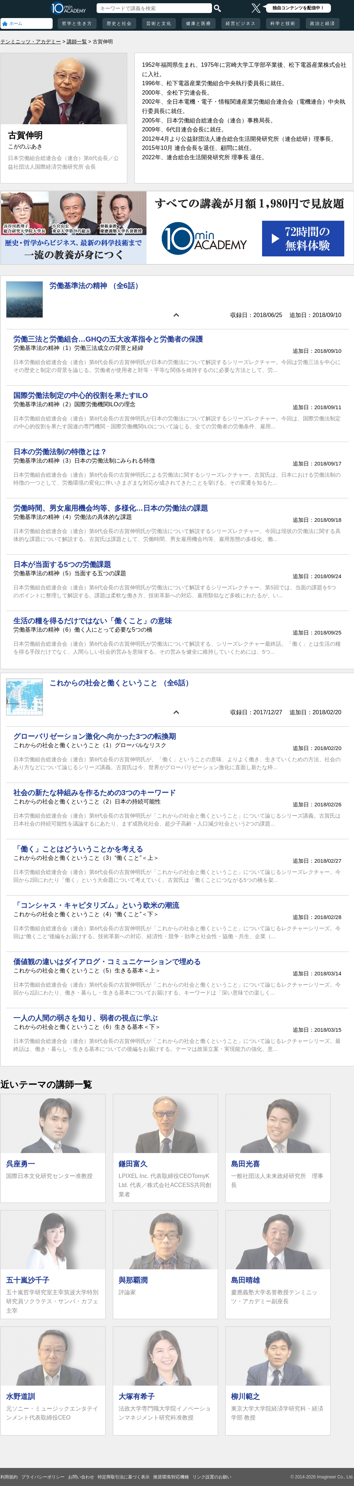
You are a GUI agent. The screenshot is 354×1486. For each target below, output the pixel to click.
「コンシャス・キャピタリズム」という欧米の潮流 (96, 905)
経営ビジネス (241, 23)
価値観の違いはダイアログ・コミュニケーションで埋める (107, 962)
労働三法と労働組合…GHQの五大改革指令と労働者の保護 (108, 339)
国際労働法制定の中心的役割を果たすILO (80, 395)
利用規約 (9, 1476)
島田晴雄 (245, 1280)
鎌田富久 (133, 1164)
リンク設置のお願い (212, 1476)
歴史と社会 (119, 23)
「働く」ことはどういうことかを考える (78, 849)
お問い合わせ (81, 1476)
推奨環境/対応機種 (171, 1476)
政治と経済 (322, 23)
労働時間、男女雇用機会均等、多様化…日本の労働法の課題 (110, 508)
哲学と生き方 (77, 23)
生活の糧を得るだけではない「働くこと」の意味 (92, 621)
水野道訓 (20, 1396)
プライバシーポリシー (43, 1476)
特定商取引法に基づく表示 (124, 1476)
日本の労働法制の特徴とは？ (60, 452)
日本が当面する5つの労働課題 (62, 564)
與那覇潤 (133, 1280)
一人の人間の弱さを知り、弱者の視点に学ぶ (85, 1018)
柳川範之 (245, 1396)
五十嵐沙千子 (27, 1280)
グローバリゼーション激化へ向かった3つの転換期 (94, 736)
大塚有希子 (137, 1396)
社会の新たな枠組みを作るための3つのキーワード (94, 793)
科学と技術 (283, 23)
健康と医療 (198, 23)
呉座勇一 (20, 1164)
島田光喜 (245, 1164)
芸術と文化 (159, 23)
